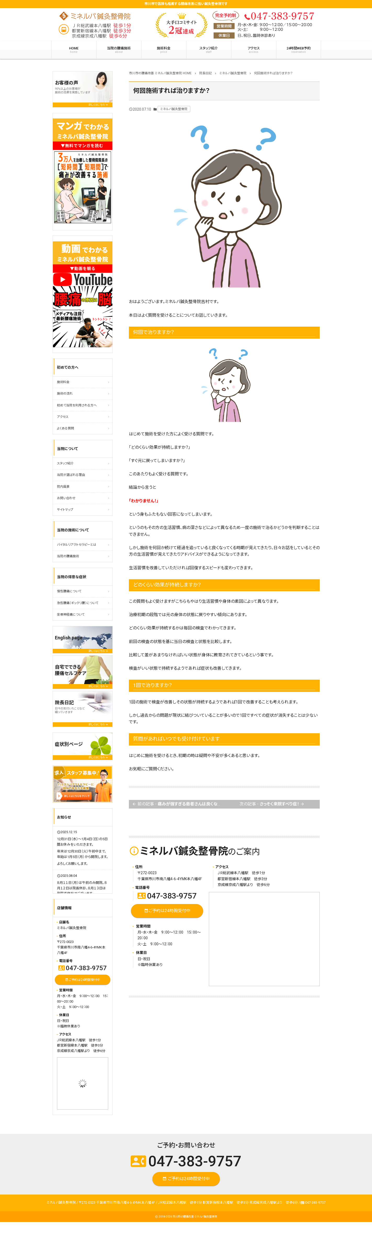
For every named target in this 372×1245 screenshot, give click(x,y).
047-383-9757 (167, 895)
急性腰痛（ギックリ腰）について (77, 603)
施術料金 (164, 50)
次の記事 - (272, 804)
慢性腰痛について (69, 591)
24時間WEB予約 (298, 50)
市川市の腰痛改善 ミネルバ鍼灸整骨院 (195, 1216)
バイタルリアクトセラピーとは (76, 545)
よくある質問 (65, 428)
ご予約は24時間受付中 (167, 910)
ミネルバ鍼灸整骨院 (173, 109)
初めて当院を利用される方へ (77, 405)
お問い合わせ (66, 498)
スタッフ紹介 (208, 50)
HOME (74, 50)
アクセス (253, 50)
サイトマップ (65, 509)
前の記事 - (178, 804)
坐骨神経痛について (70, 614)
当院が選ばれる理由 (71, 475)
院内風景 (63, 486)
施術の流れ (65, 393)
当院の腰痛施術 (119, 50)
